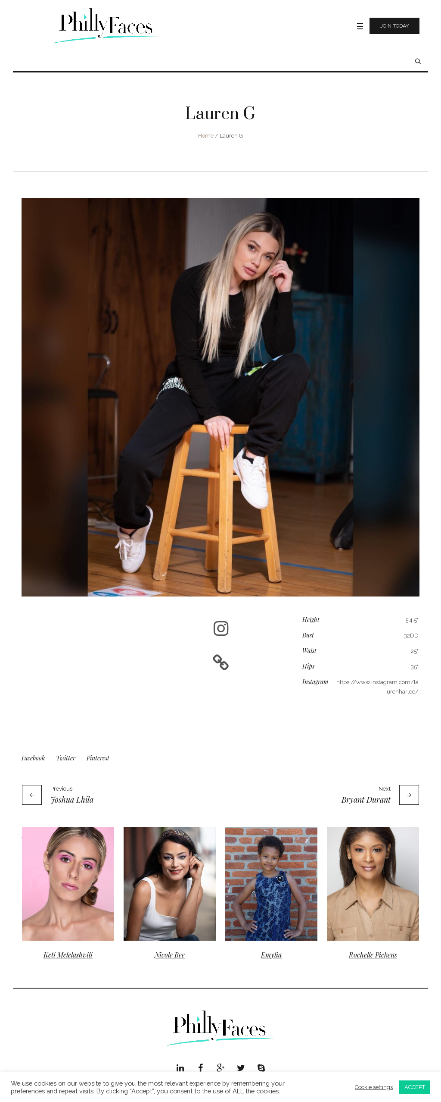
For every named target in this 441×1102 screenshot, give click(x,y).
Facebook (33, 758)
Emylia (271, 954)
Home (206, 135)
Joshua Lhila (71, 799)
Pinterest (98, 758)
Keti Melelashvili (68, 954)
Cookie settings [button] (374, 1087)
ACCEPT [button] (414, 1087)
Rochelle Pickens (373, 954)
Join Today (394, 26)
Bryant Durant (366, 799)
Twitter (65, 758)
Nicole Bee (170, 954)
